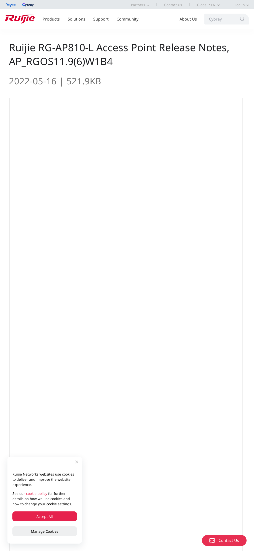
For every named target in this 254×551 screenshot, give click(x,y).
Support (101, 19)
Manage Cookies (44, 531)
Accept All (44, 516)
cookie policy (36, 493)
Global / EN (206, 4)
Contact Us (173, 4)
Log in (240, 4)
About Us (188, 19)
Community (127, 19)
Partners (138, 4)
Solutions (76, 19)
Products (51, 19)
